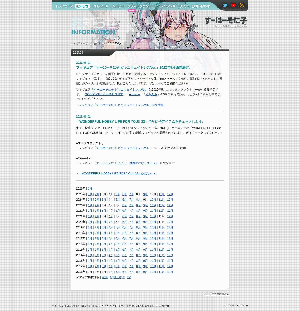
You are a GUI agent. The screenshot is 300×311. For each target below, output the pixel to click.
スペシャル (166, 14)
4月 (111, 216)
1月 (90, 188)
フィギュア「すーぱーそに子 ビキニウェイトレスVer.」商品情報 (121, 104)
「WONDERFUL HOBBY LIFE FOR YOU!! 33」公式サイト (117, 173)
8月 (138, 199)
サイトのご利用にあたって (66, 305)
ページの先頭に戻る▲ (216, 294)
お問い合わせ (198, 14)
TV (129, 277)
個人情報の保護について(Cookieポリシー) (103, 305)
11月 (162, 194)
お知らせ (98, 43)
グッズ (129, 14)
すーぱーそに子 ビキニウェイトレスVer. (120, 89)
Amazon (134, 94)
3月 (104, 199)
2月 (97, 194)
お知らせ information (85, 38)
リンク (182, 14)
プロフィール (99, 14)
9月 (145, 194)
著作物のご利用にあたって (140, 305)
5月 (117, 194)
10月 (153, 199)
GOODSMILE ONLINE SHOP (104, 94)
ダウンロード (147, 14)
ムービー (116, 14)
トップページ (79, 43)
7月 (131, 194)
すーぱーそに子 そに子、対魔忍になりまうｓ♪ (126, 163)
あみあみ (151, 94)
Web (105, 277)
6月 (124, 194)
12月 (170, 194)
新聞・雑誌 (117, 277)
